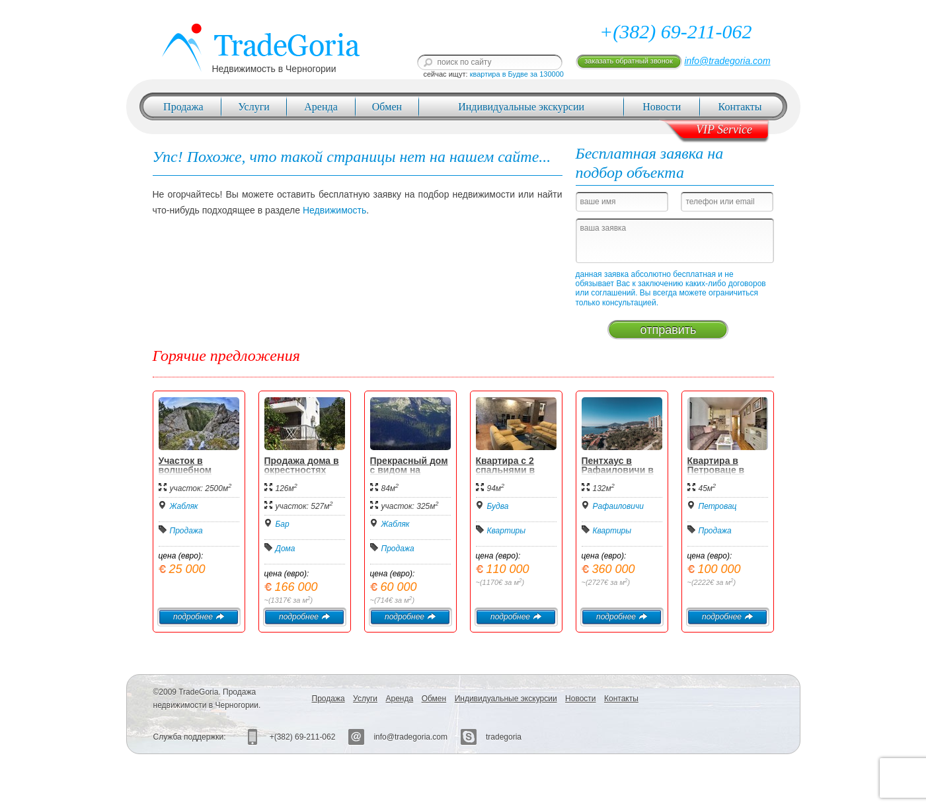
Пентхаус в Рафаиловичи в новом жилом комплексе (618, 474)
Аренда (320, 106)
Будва (498, 506)
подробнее (198, 616)
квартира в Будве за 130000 (517, 74)
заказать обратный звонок (628, 61)
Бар (282, 524)
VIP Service (724, 129)
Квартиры (506, 530)
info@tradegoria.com (727, 61)
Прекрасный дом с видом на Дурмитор (409, 470)
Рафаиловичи (618, 506)
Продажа (183, 106)
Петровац (718, 506)
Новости (661, 106)
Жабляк (184, 506)
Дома (285, 548)
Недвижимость (334, 210)
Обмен (387, 106)
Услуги (254, 106)
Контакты (740, 106)
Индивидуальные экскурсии (521, 106)
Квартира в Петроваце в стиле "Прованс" (726, 470)
